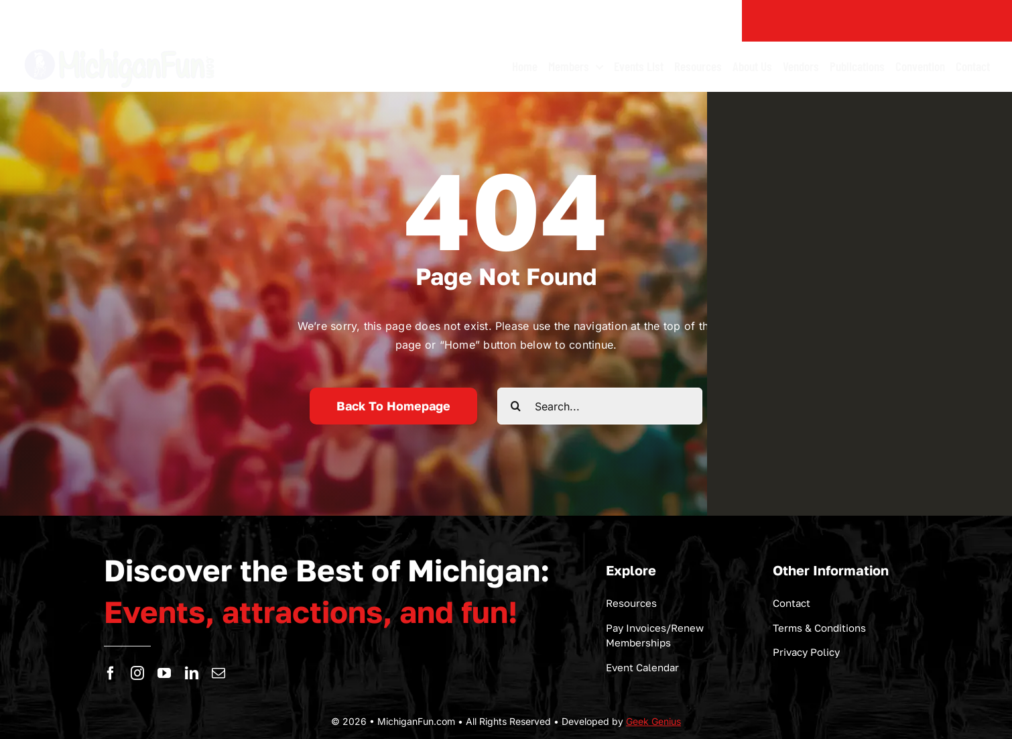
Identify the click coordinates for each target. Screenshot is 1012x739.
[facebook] (110, 673)
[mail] (218, 673)
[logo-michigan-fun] (120, 47)
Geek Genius (653, 721)
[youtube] (164, 673)
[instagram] (137, 673)
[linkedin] (191, 673)
